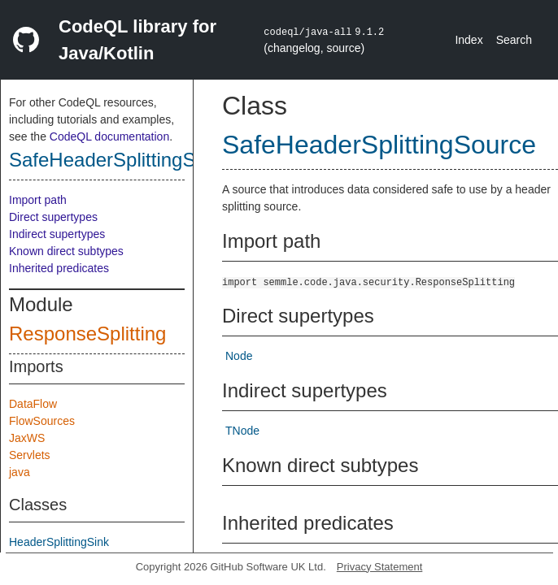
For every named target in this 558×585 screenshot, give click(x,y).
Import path (38, 199)
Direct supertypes (53, 216)
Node (238, 355)
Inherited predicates (59, 268)
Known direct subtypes (66, 251)
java (19, 472)
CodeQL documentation (109, 136)
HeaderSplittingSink (59, 541)
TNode (242, 430)
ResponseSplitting (87, 333)
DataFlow (33, 403)
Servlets (29, 455)
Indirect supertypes (57, 234)
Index (468, 39)
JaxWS (27, 437)
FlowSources (42, 420)
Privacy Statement (380, 567)
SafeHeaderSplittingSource (127, 160)
